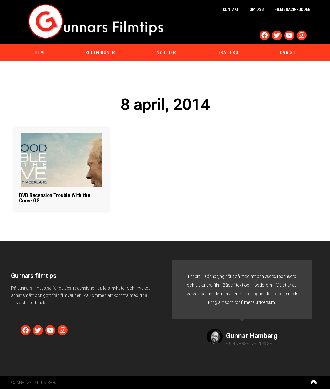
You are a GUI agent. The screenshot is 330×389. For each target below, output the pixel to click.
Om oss (257, 9)
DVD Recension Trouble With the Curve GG (54, 198)
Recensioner (100, 52)
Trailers (228, 52)
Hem (39, 52)
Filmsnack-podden (293, 9)
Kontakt (231, 9)
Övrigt (287, 52)
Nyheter (166, 52)
